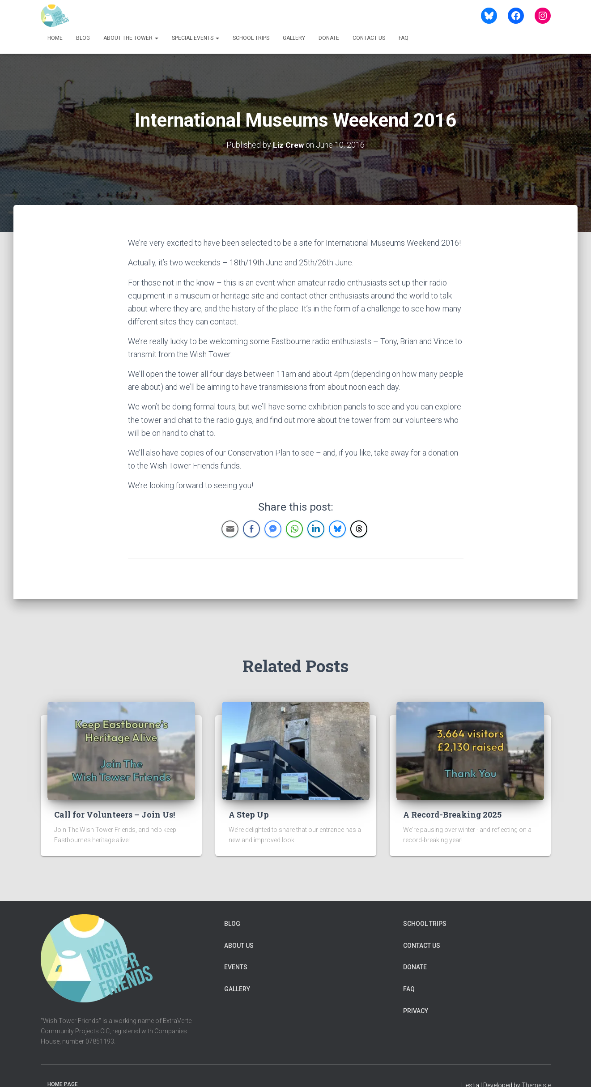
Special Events (195, 38)
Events (235, 967)
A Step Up (249, 814)
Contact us (369, 38)
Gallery (294, 38)
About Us (239, 945)
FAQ (403, 38)
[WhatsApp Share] (294, 528)
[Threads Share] (358, 528)
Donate (329, 38)
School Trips (251, 38)
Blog (83, 38)
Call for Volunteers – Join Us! (114, 814)
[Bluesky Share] (337, 528)
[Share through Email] (229, 528)
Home (55, 38)
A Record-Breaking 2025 (452, 814)
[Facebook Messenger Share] (272, 528)
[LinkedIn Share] (315, 528)
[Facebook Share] (251, 528)
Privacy (415, 1010)
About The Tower (130, 38)
